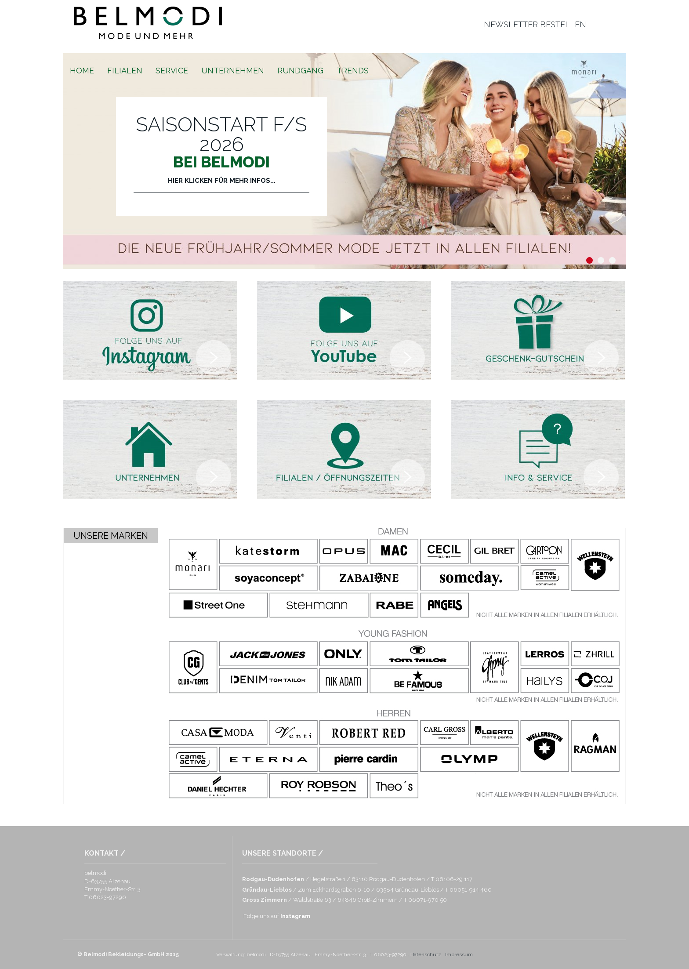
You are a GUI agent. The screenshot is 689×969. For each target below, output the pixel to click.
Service (172, 70)
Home (82, 70)
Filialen (124, 70)
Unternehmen (232, 70)
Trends (353, 70)
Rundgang (300, 70)
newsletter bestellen (535, 24)
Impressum (459, 954)
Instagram (295, 916)
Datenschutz (425, 954)
